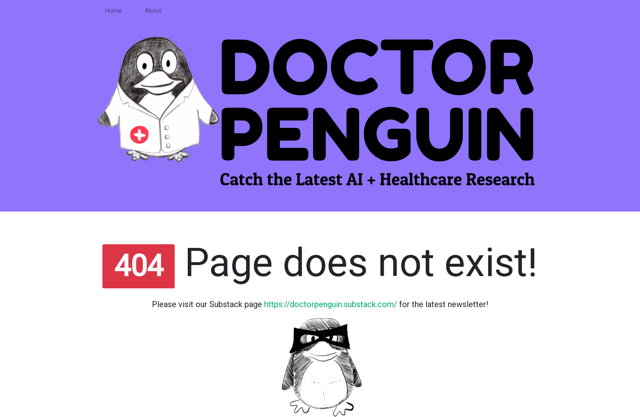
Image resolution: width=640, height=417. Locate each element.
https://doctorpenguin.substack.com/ (330, 304)
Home (113, 10)
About (153, 10)
